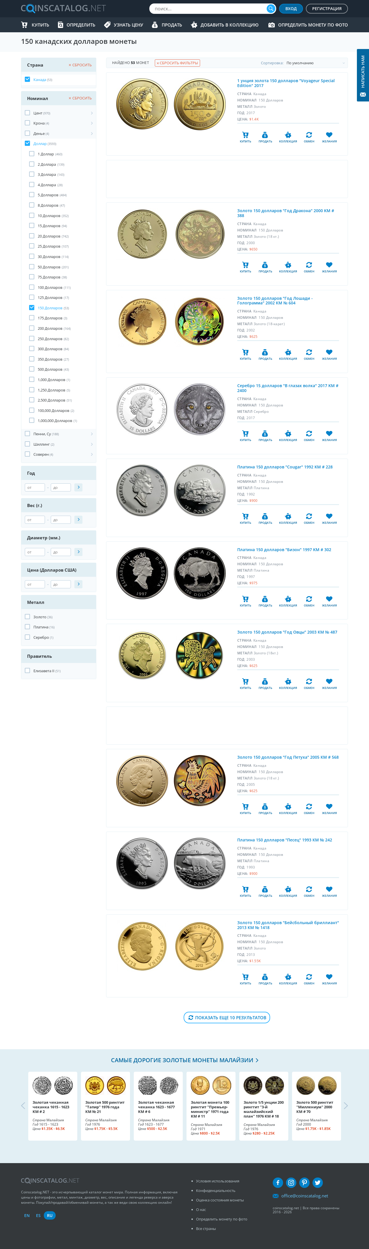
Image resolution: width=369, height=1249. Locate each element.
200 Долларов (50, 328)
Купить (40, 25)
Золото (39, 616)
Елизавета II (43, 670)
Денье (39, 133)
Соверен (41, 454)
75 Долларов (49, 277)
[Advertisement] (227, 179)
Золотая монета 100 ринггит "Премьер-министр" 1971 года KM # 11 (210, 1109)
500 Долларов (50, 369)
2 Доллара (47, 164)
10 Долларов (49, 215)
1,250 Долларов (51, 390)
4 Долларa (47, 184)
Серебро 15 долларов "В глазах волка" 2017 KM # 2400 (287, 388)
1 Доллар (46, 154)
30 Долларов (49, 256)
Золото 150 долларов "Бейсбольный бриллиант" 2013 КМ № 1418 (288, 925)
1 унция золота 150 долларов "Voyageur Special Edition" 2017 (286, 83)
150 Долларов (50, 307)
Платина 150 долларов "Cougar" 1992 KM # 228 (285, 467)
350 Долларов (50, 359)
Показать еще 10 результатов (230, 1017)
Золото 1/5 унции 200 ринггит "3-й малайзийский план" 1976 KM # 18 (264, 1109)
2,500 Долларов (51, 400)
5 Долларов (48, 194)
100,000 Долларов (53, 410)
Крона (39, 123)
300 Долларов (50, 348)
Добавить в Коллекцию (230, 25)
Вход (291, 8)
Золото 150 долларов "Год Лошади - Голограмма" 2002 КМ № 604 (275, 300)
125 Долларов (50, 297)
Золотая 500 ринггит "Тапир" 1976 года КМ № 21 (105, 1107)
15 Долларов (49, 225)
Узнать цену (128, 25)
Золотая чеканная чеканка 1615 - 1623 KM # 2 (51, 1107)
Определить (81, 25)
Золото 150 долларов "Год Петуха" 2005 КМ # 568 (288, 757)
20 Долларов (49, 236)
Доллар (40, 143)
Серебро (41, 637)
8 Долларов (48, 205)
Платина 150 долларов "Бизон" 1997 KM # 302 (284, 549)
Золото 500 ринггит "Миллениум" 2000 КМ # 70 (314, 1107)
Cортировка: (304, 62)
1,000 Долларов (51, 379)
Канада (39, 79)
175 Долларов (50, 318)
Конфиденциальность (216, 1190)
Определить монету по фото (313, 25)
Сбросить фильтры (177, 62)
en (27, 1215)
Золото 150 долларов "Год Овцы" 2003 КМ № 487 (287, 632)
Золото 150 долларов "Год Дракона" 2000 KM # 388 (285, 213)
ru (49, 1215)
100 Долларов (50, 287)
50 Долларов (49, 267)
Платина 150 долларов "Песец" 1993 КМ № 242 (284, 840)
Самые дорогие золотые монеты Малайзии (182, 1060)
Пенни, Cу (42, 433)
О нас (201, 1209)
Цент (37, 113)
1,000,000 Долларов (55, 420)
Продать (172, 25)
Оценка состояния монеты (220, 1200)
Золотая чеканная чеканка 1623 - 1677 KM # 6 (156, 1107)
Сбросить (80, 64)
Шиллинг (41, 444)
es (38, 1215)
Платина (40, 627)
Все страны (206, 1228)
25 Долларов (49, 246)
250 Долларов (50, 338)
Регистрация (327, 8)
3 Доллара (47, 174)
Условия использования (217, 1181)
